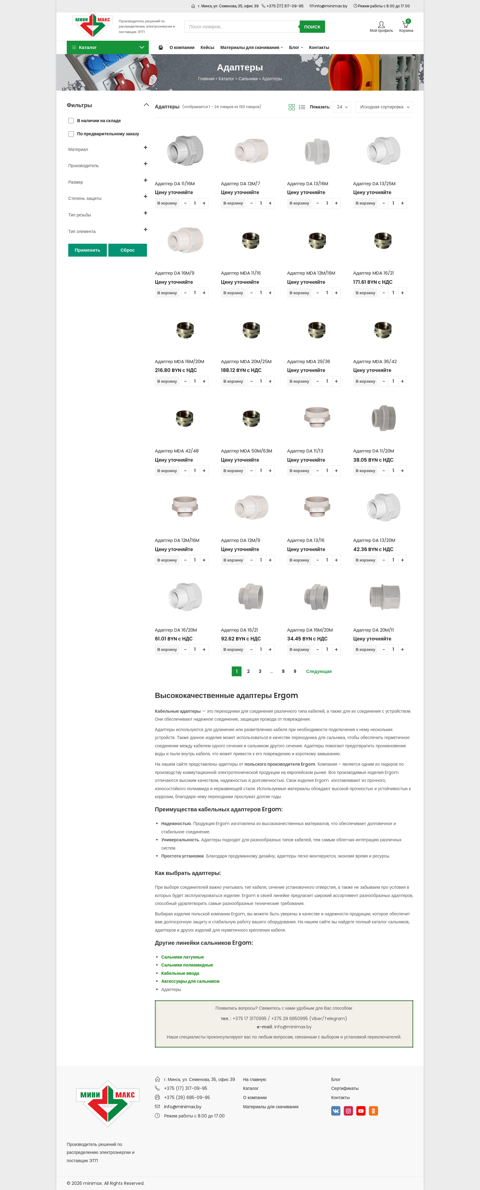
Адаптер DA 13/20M (374, 540)
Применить (87, 250)
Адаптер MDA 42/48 (177, 451)
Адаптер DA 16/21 (239, 630)
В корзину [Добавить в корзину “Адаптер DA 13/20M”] (365, 560)
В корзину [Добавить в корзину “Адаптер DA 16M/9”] (167, 293)
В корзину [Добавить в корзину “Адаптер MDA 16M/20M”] (167, 381)
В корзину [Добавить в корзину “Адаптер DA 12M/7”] (233, 203)
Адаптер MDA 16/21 (373, 273)
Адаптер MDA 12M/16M (311, 273)
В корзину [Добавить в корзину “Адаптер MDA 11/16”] (233, 293)
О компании (255, 1097)
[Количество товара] (194, 203)
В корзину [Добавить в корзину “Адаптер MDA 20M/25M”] (233, 381)
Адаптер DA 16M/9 (174, 273)
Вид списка (302, 107)
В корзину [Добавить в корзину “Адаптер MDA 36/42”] (365, 381)
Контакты (340, 1097)
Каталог (226, 79)
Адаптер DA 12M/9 (240, 540)
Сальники (248, 79)
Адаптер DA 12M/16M (177, 540)
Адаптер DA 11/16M (175, 183)
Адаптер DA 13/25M (374, 183)
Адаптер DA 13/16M (307, 183)
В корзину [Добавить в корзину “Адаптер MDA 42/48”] (167, 471)
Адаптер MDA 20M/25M (246, 361)
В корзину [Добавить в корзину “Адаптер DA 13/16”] (299, 560)
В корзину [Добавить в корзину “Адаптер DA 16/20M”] (167, 649)
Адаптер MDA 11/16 (241, 273)
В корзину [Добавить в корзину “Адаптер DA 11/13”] (299, 471)
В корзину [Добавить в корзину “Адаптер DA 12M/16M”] (167, 560)
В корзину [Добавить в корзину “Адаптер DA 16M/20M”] (299, 649)
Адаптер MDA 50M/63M (246, 451)
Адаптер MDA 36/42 (375, 361)
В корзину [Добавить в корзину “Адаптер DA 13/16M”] (299, 203)
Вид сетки (292, 107)
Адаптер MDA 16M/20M (179, 361)
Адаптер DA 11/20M (373, 451)
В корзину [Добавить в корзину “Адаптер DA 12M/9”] (233, 560)
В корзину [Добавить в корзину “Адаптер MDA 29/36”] (299, 381)
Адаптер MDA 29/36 (308, 361)
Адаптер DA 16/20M (176, 630)
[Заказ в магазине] (384, 107)
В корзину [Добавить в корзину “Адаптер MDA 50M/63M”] (233, 471)
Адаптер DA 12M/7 (240, 183)
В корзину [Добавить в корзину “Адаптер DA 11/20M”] (365, 471)
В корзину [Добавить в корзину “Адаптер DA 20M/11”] (365, 649)
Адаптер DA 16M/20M (310, 630)
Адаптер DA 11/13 (305, 451)
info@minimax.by (182, 1107)
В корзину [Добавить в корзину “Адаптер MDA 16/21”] (365, 293)
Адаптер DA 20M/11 (373, 630)
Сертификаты (344, 1088)
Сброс (128, 250)
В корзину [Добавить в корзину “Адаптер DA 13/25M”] (365, 203)
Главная (206, 79)
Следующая (319, 671)
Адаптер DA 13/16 (305, 540)
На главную (254, 1079)
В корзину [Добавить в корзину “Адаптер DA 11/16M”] (167, 203)
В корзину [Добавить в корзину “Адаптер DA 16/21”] (233, 649)
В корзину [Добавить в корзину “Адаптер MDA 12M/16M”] (299, 293)
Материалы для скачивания (270, 1107)
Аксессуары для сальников (190, 981)
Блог (335, 1079)
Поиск (312, 27)
